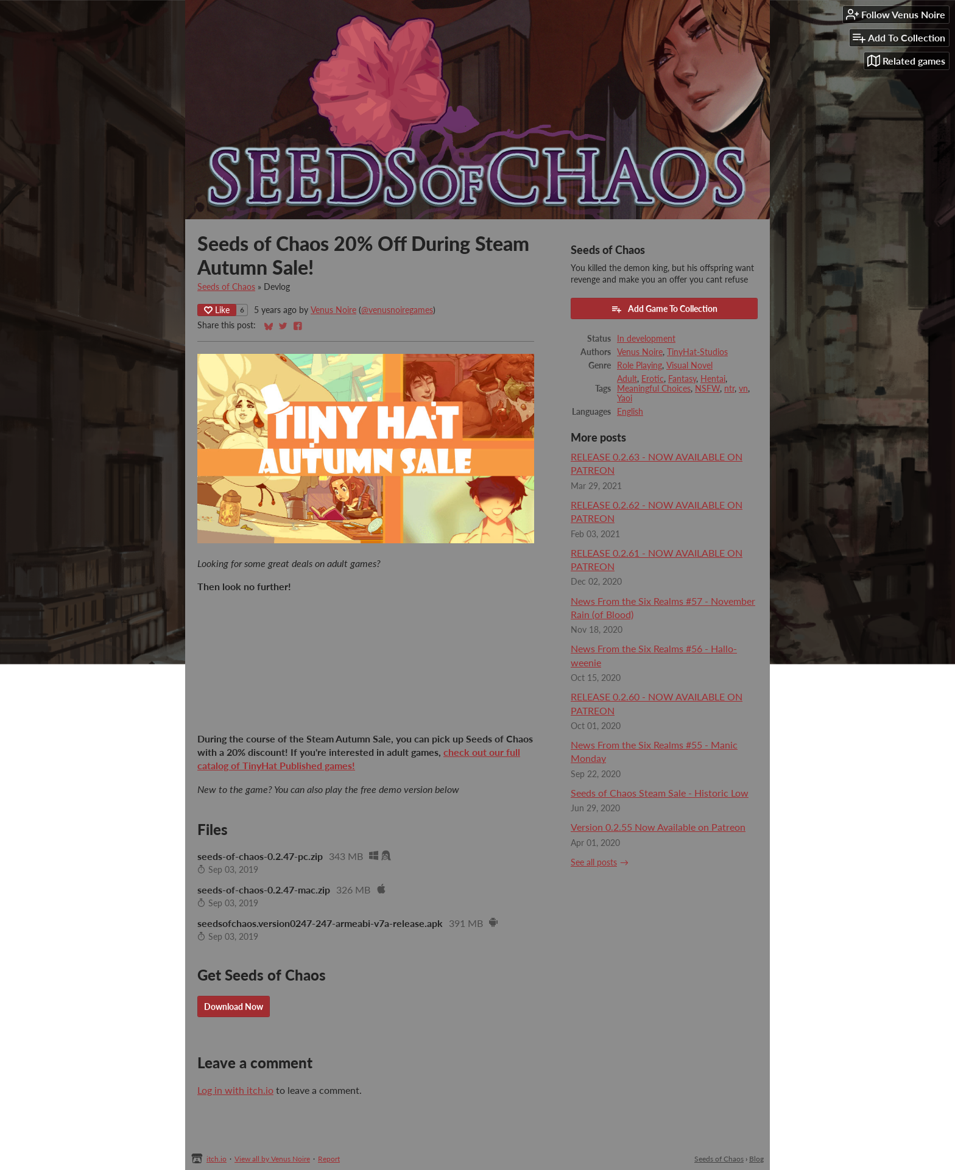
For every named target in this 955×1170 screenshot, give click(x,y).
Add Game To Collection (664, 308)
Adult (627, 379)
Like (217, 310)
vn (743, 388)
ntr (729, 388)
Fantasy (682, 379)
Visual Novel (689, 365)
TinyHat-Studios (697, 352)
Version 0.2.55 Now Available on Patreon (658, 827)
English (630, 412)
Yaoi (624, 398)
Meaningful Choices (654, 388)
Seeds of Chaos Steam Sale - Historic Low (660, 792)
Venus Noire (333, 310)
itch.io (216, 1158)
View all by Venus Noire (272, 1158)
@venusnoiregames (397, 310)
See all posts (594, 862)
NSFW (707, 388)
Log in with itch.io (235, 1090)
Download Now (233, 1006)
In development (646, 339)
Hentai (712, 379)
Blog (756, 1158)
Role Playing (639, 365)
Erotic (652, 379)
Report (329, 1158)
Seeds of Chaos (226, 287)
